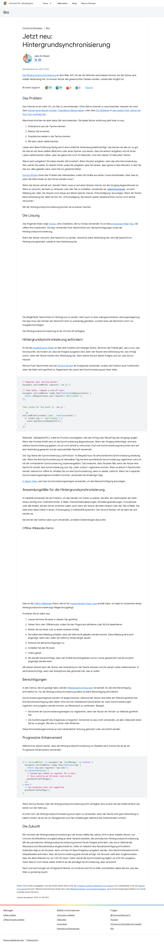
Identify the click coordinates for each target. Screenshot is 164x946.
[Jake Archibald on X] (35, 60)
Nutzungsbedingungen (13, 940)
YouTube (114, 919)
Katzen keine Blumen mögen (42, 110)
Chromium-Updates (66, 915)
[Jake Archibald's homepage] (39, 60)
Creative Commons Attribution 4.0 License (95, 886)
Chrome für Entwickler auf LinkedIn (126, 924)
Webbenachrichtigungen (80, 688)
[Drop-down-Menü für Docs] (51, 3)
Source (89, 87)
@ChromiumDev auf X (120, 915)
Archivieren (62, 924)
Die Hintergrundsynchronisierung (39, 75)
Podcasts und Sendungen (68, 928)
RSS (112, 928)
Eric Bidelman (103, 110)
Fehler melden (9, 915)
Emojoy (52, 223)
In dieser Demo (30, 481)
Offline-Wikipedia (42, 603)
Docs (45, 3)
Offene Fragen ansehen (13, 919)
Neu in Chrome (89, 3)
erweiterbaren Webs (43, 348)
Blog (74, 3)
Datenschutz (32, 940)
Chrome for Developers (32, 28)
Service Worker (30, 175)
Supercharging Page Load (83, 603)
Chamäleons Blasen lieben (71, 110)
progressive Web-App (122, 223)
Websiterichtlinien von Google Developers (88, 889)
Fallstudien (62, 3)
